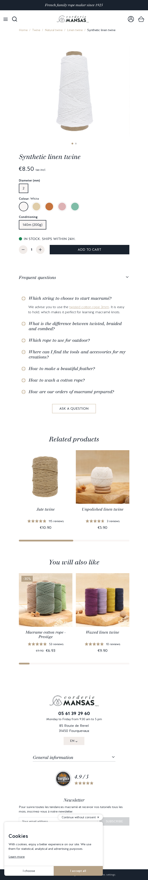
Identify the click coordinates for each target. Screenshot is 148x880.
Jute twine (46, 509)
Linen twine (75, 30)
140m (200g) (32, 224)
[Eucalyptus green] (75, 206)
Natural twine (54, 30)
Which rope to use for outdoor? (59, 340)
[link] (131, 19)
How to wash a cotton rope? (57, 380)
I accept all (78, 871)
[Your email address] (58, 821)
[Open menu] (5, 19)
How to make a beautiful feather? (62, 368)
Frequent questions (37, 277)
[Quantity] (31, 249)
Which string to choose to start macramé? (70, 298)
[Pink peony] (62, 206)
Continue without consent (79, 817)
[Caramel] (49, 206)
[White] (23, 206)
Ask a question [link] (74, 408)
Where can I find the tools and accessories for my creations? (77, 354)
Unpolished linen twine (102, 509)
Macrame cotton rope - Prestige (45, 634)
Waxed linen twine (102, 632)
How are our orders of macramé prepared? (71, 391)
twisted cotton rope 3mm (89, 307)
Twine (36, 30)
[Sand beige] (36, 206)
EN (72, 741)
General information (53, 757)
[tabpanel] (74, 350)
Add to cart (89, 249)
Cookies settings (105, 874)
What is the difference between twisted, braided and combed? (75, 326)
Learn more (17, 857)
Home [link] (23, 30)
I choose (29, 871)
